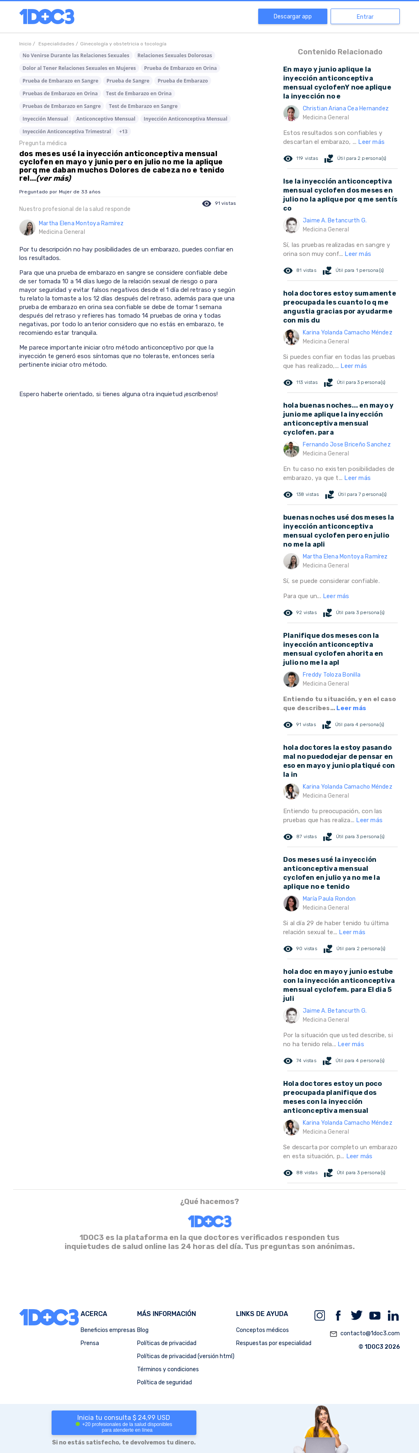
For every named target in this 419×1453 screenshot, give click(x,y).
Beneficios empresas (108, 1330)
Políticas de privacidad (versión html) (185, 1356)
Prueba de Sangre (127, 80)
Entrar (365, 16)
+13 (123, 131)
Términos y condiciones (168, 1369)
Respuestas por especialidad (273, 1343)
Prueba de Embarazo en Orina (180, 68)
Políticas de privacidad (166, 1343)
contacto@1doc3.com (364, 1334)
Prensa (90, 1343)
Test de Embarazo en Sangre (143, 106)
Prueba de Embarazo (183, 80)
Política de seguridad (164, 1382)
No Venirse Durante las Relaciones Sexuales (76, 55)
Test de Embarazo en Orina (138, 93)
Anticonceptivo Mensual (105, 118)
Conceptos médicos (262, 1330)
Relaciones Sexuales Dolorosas (174, 55)
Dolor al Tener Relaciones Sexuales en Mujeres (79, 68)
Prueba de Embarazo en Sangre (60, 80)
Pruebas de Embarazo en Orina (60, 93)
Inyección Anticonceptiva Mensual (186, 118)
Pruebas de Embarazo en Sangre (62, 106)
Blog (143, 1330)
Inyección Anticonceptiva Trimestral (67, 131)
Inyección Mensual (45, 118)
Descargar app (293, 16)
